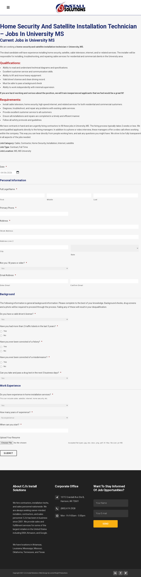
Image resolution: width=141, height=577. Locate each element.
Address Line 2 (6, 241)
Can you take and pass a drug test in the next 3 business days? (30, 373)
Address (5, 221)
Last (95, 200)
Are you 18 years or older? (13, 263)
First (2, 200)
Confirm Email (76, 285)
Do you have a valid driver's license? (18, 314)
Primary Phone (8, 208)
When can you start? (11, 424)
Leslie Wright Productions (59, 573)
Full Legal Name (8, 189)
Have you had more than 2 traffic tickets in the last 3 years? (29, 326)
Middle (50, 200)
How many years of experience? (16, 412)
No (5, 335)
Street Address (6, 231)
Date (3, 167)
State (73, 255)
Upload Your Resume (10, 437)
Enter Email (5, 285)
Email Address (8, 275)
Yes (5, 331)
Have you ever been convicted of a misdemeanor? (25, 357)
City (1, 251)
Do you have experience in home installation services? (26, 394)
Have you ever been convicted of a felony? (21, 342)
